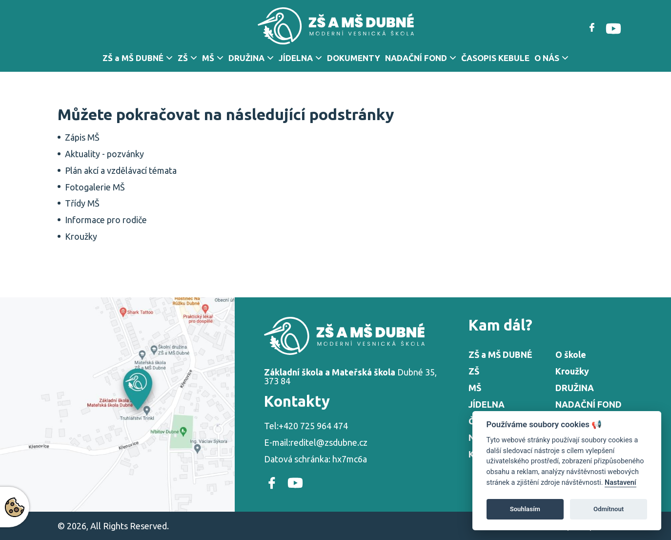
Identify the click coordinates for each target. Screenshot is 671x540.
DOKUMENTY (353, 57)
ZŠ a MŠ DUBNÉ (132, 57)
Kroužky (81, 236)
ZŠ (183, 57)
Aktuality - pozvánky (104, 154)
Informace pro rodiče (106, 220)
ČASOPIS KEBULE (495, 57)
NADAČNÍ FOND (416, 57)
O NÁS (546, 57)
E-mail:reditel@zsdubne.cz (315, 442)
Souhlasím (525, 509)
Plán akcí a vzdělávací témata (121, 170)
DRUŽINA (246, 57)
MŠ (208, 57)
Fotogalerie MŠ (95, 187)
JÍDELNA (296, 57)
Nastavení (620, 482)
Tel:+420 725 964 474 (306, 425)
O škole (570, 354)
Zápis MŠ (82, 137)
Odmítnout (608, 509)
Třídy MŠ (82, 203)
